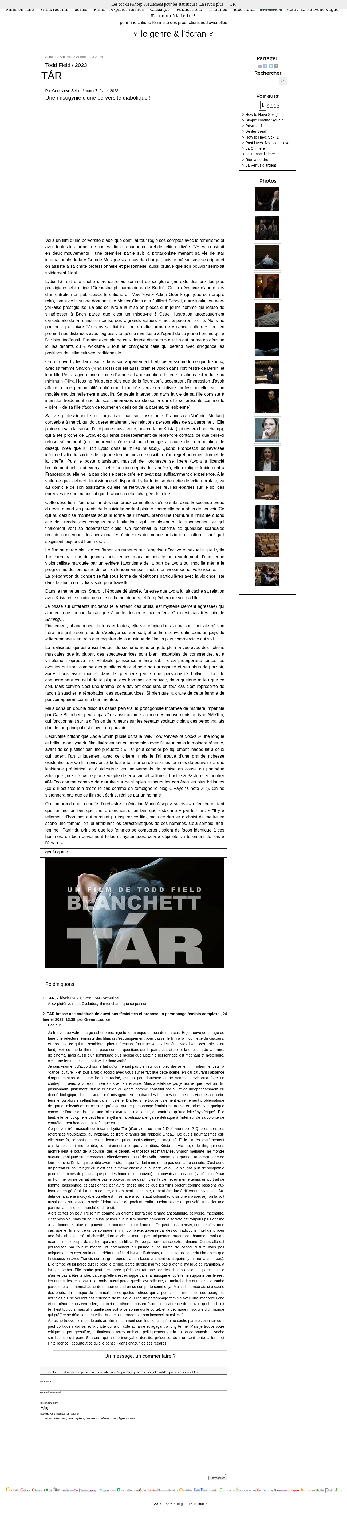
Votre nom (45, 1381)
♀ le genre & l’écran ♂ (173, 33)
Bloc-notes (244, 9)
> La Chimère (253, 148)
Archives (271, 9)
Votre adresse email (50, 1392)
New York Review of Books (170, 736)
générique (55, 851)
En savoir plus (211, 4)
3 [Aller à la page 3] (271, 105)
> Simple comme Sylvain (262, 120)
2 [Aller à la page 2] (268, 105)
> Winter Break (254, 131)
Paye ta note (186, 788)
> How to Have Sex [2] (261, 114)
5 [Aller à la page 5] (278, 105)
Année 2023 (85, 57)
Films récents (54, 9)
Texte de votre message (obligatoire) (59, 1413)
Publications (189, 9)
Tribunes (217, 9)
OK (233, 4)
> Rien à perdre (255, 159)
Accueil (50, 57)
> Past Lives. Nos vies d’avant (267, 143)
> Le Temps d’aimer (258, 154)
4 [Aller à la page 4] (275, 105)
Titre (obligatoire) (49, 1403)
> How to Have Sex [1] (261, 137)
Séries (81, 9)
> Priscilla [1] (252, 126)
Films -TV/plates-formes (119, 9)
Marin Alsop (156, 803)
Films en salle (20, 9)
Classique (160, 9)
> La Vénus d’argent (259, 165)
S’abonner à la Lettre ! (173, 15)
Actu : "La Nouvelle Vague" (313, 9)
